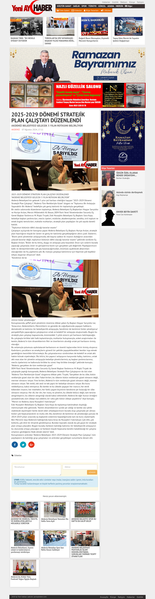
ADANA (110, 6)
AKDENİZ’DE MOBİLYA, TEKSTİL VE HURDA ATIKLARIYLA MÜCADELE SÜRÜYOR (24, 521)
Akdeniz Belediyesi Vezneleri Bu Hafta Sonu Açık (54, 520)
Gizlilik (115, 2)
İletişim (140, 2)
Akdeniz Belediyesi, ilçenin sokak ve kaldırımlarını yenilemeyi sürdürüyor (22, 550)
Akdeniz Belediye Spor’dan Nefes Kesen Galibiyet (52, 549)
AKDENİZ (15, 129)
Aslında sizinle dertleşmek (129, 192)
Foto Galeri (63, 10)
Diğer (128, 6)
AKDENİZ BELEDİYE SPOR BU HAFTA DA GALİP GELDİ (83, 520)
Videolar (77, 10)
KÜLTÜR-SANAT (64, 6)
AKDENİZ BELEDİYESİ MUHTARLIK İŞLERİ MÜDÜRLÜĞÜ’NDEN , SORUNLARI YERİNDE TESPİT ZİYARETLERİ (83, 552)
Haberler (106, 2)
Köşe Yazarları (91, 10)
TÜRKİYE (92, 6)
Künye (132, 2)
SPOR (84, 6)
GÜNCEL (102, 6)
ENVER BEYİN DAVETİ (127, 211)
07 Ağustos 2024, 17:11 (32, 129)
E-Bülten (106, 10)
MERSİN (119, 6)
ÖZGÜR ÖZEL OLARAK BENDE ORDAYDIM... (127, 174)
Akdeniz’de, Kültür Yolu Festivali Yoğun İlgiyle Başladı (23, 578)
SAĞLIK (76, 6)
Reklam (123, 2)
